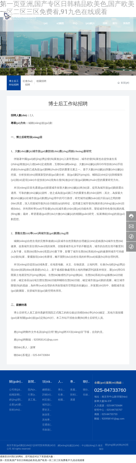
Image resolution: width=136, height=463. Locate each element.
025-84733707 (114, 410)
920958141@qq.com (113, 419)
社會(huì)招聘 (28, 83)
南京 (100, 446)
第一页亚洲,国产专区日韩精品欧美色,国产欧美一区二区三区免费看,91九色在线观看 (42, 461)
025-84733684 (114, 406)
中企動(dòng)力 (90, 446)
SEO (101, 450)
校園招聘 (41, 81)
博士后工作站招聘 (14, 83)
